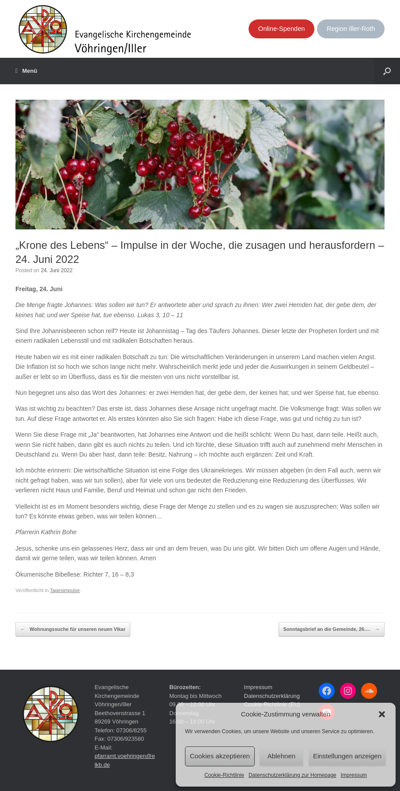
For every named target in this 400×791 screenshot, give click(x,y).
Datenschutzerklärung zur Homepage (292, 775)
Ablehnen (281, 756)
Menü (26, 71)
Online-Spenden (281, 28)
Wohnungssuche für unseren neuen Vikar (72, 629)
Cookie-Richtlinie (224, 775)
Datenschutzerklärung (272, 696)
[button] (381, 714)
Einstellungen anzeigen (347, 756)
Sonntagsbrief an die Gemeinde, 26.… (331, 629)
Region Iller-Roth (351, 28)
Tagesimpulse (65, 590)
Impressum (354, 775)
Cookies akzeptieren (220, 756)
